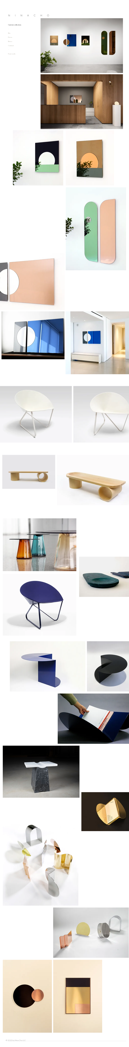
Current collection (14, 25)
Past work (11, 54)
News (10, 41)
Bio (9, 33)
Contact (11, 45)
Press (10, 37)
